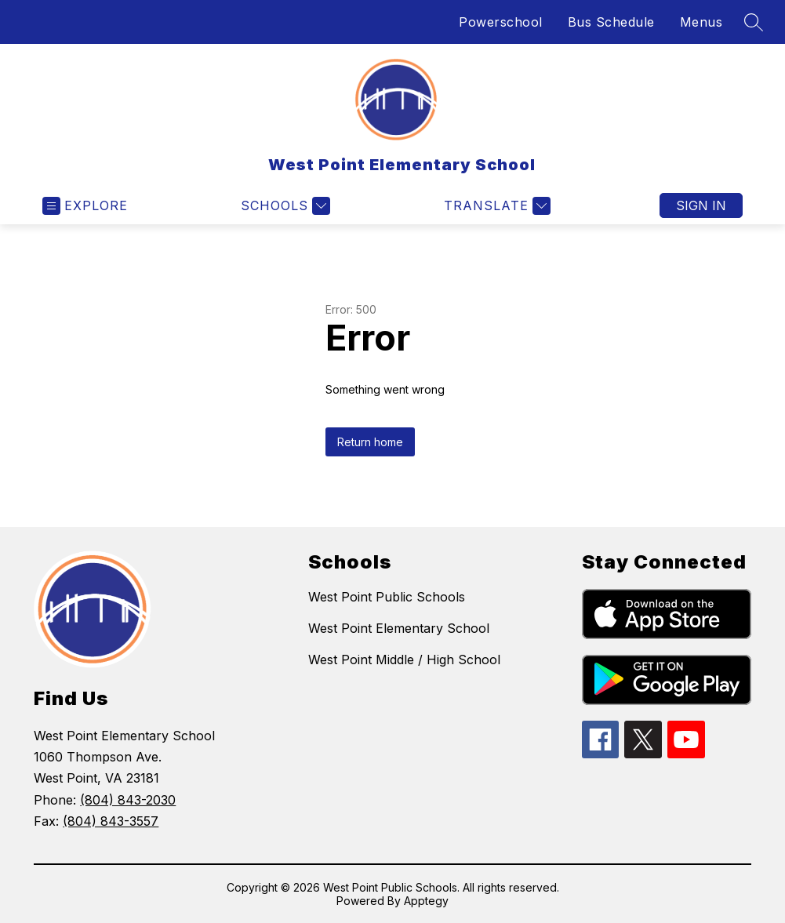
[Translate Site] (495, 206)
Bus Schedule (611, 22)
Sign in (701, 205)
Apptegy (426, 900)
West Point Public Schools (386, 597)
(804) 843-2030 (128, 800)
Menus (701, 22)
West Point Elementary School (398, 628)
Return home (370, 442)
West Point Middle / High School (404, 659)
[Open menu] (85, 206)
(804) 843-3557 (110, 821)
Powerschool (501, 22)
